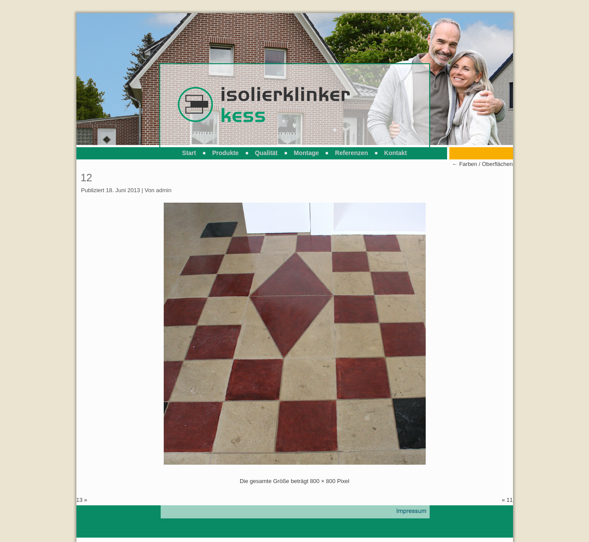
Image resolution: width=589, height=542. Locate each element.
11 (509, 500)
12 (87, 177)
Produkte (225, 152)
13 (79, 500)
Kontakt (395, 152)
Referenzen (351, 152)
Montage (306, 152)
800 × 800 (322, 481)
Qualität (266, 152)
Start (189, 152)
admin (163, 190)
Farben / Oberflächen (482, 164)
